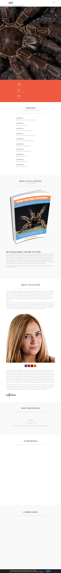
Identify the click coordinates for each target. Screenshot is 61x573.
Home (1, 5)
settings (41, 571)
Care (24, 166)
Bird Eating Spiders (7, 5)
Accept (48, 571)
